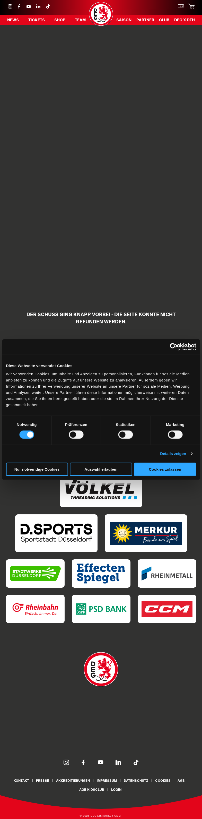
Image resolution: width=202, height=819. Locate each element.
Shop (59, 19)
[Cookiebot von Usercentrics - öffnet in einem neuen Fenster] (173, 347)
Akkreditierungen (73, 780)
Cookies (163, 780)
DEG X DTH (184, 19)
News (13, 19)
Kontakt (21, 780)
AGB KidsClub (91, 789)
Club (164, 19)
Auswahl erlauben (100, 469)
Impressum (107, 780)
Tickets (36, 19)
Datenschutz (136, 780)
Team (80, 19)
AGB (181, 780)
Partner (145, 19)
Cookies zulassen (165, 469)
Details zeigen (173, 453)
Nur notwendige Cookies (37, 469)
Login (116, 789)
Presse (42, 780)
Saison (123, 19)
